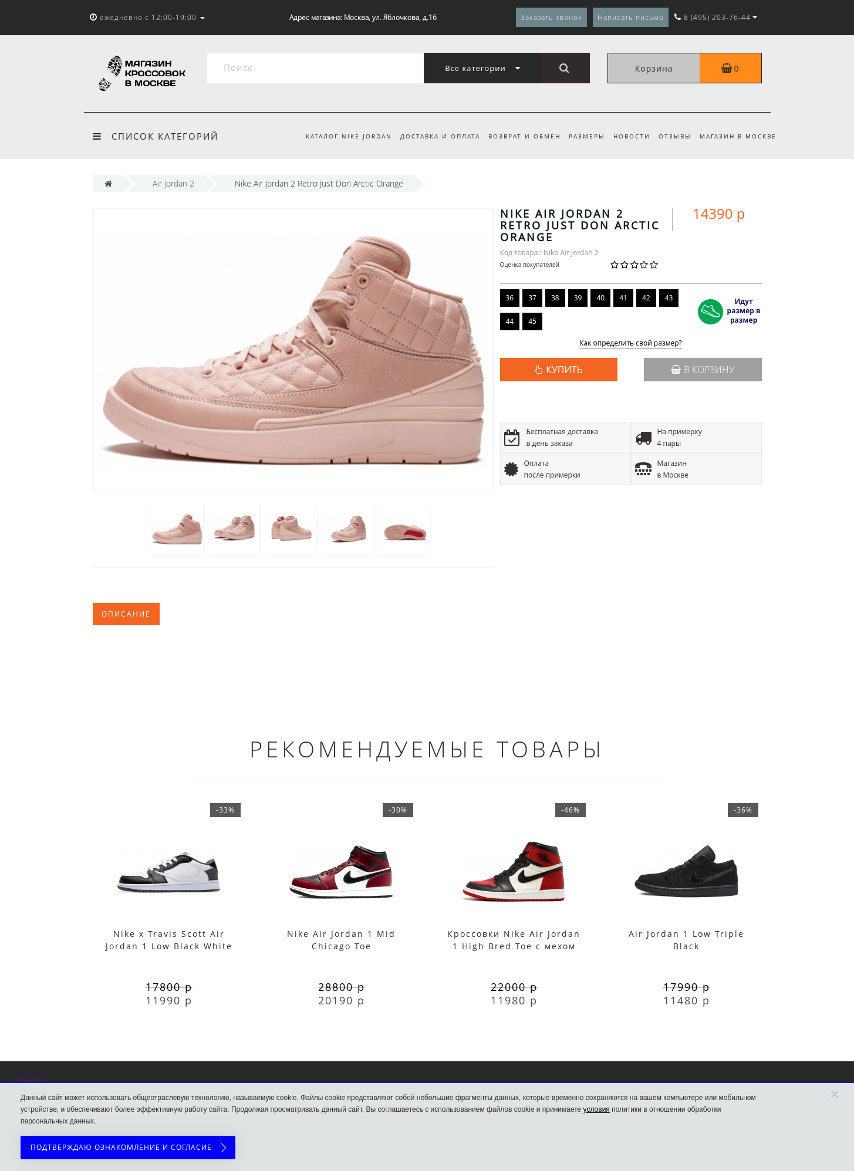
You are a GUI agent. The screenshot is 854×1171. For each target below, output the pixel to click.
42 (646, 298)
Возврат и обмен (517, 136)
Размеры (581, 136)
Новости (628, 136)
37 (532, 298)
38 (555, 298)
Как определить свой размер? (630, 343)
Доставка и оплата (431, 136)
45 (532, 321)
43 (669, 298)
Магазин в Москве (738, 136)
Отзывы (673, 136)
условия (596, 1109)
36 (510, 298)
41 (623, 298)
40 (600, 298)
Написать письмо (631, 17)
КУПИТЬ (564, 369)
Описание (126, 614)
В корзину (702, 369)
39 (578, 298)
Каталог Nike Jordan (338, 136)
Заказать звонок (551, 17)
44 (510, 321)
